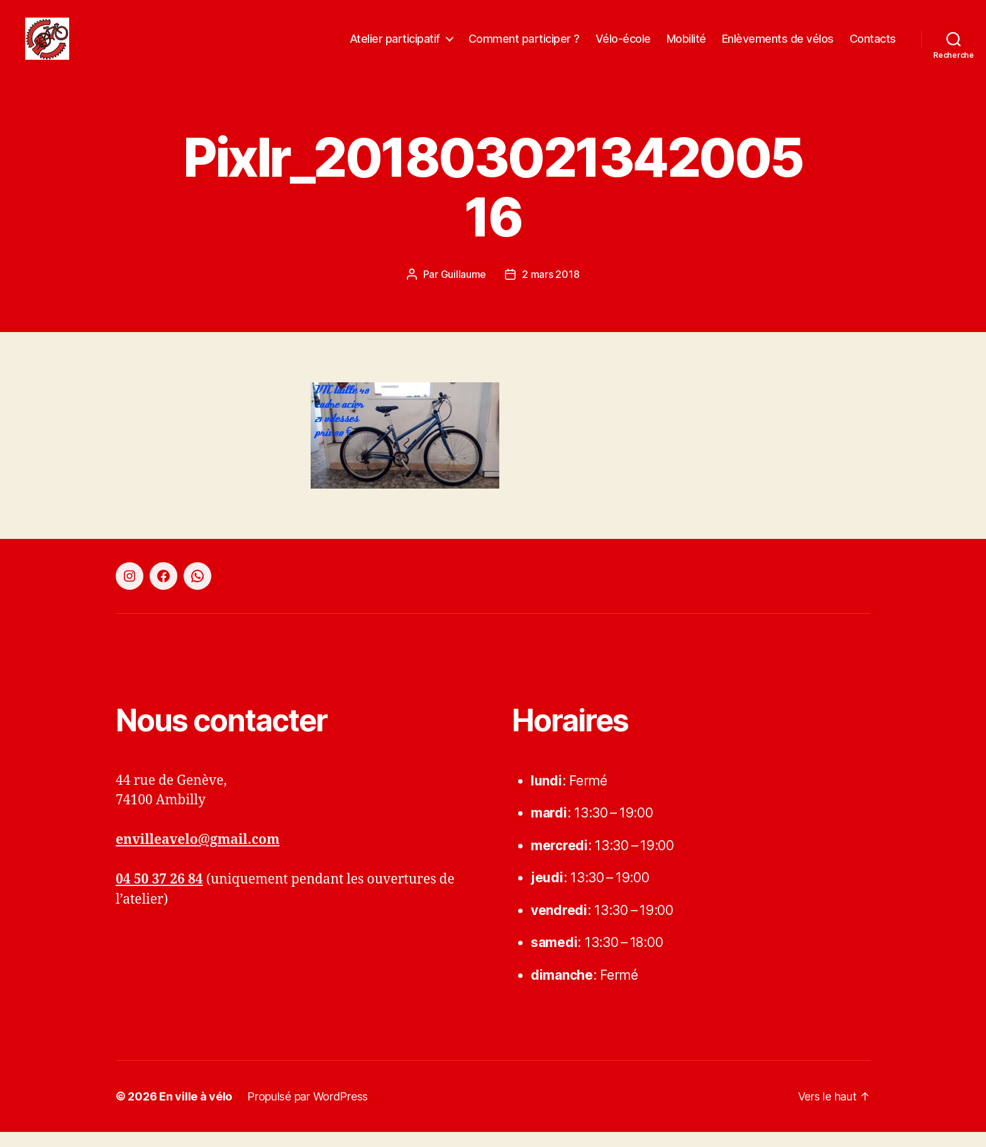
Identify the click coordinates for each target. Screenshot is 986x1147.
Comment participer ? (524, 45)
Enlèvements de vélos (778, 45)
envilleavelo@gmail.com (198, 854)
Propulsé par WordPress (307, 1111)
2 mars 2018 (550, 288)
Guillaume (464, 288)
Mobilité (686, 45)
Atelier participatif (395, 45)
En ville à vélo (195, 1111)
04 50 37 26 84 (159, 894)
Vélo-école (623, 45)
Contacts (873, 45)
